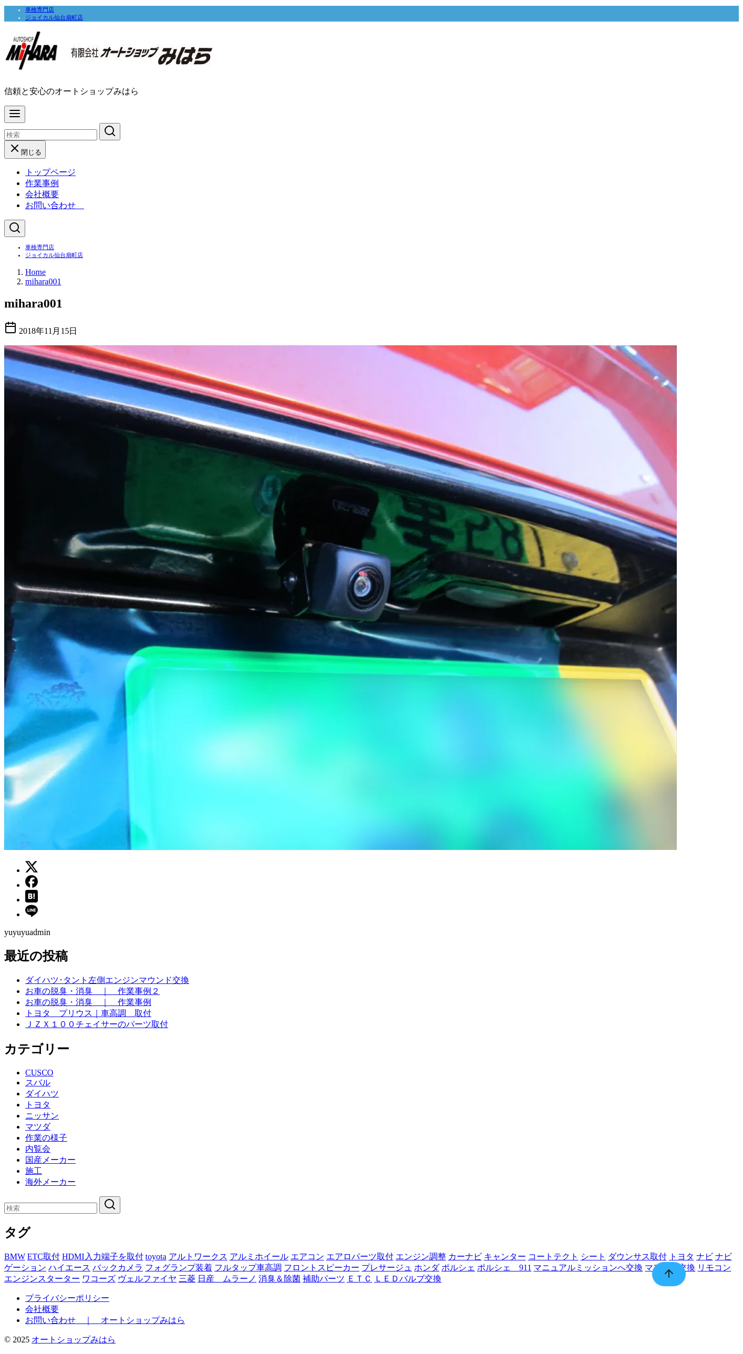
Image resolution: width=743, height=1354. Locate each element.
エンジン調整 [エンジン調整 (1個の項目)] (421, 1256)
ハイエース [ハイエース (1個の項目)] (69, 1267)
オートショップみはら (74, 1339)
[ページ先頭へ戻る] (663, 1274)
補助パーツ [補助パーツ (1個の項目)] (324, 1278)
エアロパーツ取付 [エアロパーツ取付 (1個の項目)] (360, 1256)
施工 (33, 1170)
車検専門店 (39, 9)
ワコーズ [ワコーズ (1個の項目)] (99, 1278)
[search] (109, 131)
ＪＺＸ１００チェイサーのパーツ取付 (96, 1024)
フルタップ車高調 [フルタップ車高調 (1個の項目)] (248, 1267)
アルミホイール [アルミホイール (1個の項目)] (259, 1256)
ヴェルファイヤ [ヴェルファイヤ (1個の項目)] (147, 1278)
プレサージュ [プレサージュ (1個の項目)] (387, 1267)
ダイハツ (42, 1093)
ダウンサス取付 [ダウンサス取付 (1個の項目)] (637, 1256)
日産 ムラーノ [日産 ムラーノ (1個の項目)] (227, 1278)
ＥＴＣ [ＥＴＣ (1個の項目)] (359, 1278)
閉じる (25, 152)
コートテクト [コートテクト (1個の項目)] (553, 1256)
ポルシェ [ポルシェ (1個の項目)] (458, 1267)
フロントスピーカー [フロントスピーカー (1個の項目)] (321, 1267)
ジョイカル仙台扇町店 (54, 17)
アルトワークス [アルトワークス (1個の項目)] (198, 1256)
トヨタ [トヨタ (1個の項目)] (681, 1256)
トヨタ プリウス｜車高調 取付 (88, 1013)
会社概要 (42, 194)
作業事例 (42, 183)
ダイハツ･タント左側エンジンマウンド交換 (107, 980)
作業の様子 (46, 1137)
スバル (37, 1082)
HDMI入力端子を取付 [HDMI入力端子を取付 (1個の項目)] (102, 1256)
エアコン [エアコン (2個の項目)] (307, 1256)
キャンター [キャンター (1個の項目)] (505, 1256)
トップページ (50, 172)
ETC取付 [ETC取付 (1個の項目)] (43, 1256)
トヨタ (37, 1104)
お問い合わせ (54, 205)
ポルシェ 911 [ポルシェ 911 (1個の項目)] (504, 1267)
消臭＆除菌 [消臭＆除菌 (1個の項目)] (280, 1278)
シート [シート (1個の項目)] (593, 1256)
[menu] (14, 114)
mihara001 (43, 281)
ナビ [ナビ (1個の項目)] (704, 1256)
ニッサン (42, 1115)
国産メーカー (50, 1159)
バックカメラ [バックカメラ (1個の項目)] (117, 1267)
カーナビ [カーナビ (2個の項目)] (465, 1256)
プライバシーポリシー (67, 1298)
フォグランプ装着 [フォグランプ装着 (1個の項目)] (178, 1267)
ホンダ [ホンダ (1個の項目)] (426, 1267)
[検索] (50, 134)
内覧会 (37, 1148)
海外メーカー (50, 1181)
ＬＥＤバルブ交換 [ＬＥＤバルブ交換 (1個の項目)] (407, 1278)
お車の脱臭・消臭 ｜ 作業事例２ (92, 991)
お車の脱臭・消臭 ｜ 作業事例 (88, 1002)
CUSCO (39, 1072)
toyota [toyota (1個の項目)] (156, 1256)
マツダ (37, 1126)
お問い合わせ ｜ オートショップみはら (105, 1320)
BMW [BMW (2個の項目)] (14, 1256)
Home (35, 272)
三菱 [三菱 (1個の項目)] (187, 1278)
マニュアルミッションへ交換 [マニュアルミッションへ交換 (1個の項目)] (588, 1267)
